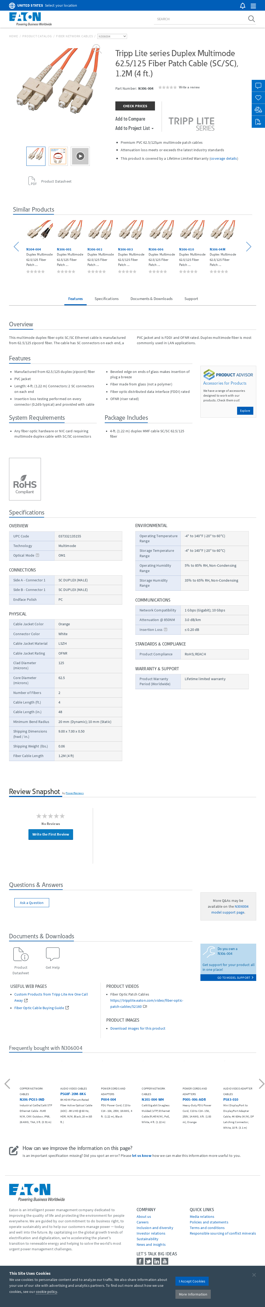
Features (75, 298)
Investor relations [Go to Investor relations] (151, 1233)
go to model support (235, 978)
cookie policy (46, 1291)
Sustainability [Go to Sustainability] (148, 1238)
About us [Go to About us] (144, 1216)
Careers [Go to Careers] (143, 1222)
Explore (245, 411)
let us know (142, 1155)
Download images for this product (137, 1028)
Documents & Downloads (152, 298)
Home (13, 36)
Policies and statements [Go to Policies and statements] (209, 1222)
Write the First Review (50, 834)
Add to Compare (130, 118)
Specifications (107, 298)
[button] (253, 6)
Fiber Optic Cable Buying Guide (39, 1008)
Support (191, 298)
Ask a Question (32, 902)
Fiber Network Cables (74, 36)
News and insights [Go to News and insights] (151, 1244)
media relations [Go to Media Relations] (202, 1216)
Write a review (189, 87)
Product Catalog (37, 36)
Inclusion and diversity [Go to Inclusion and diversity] (155, 1227)
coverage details (224, 158)
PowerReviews (75, 793)
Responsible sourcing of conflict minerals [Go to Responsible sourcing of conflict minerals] (223, 1233)
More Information (193, 1294)
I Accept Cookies (192, 1281)
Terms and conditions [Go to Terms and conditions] (207, 1227)
